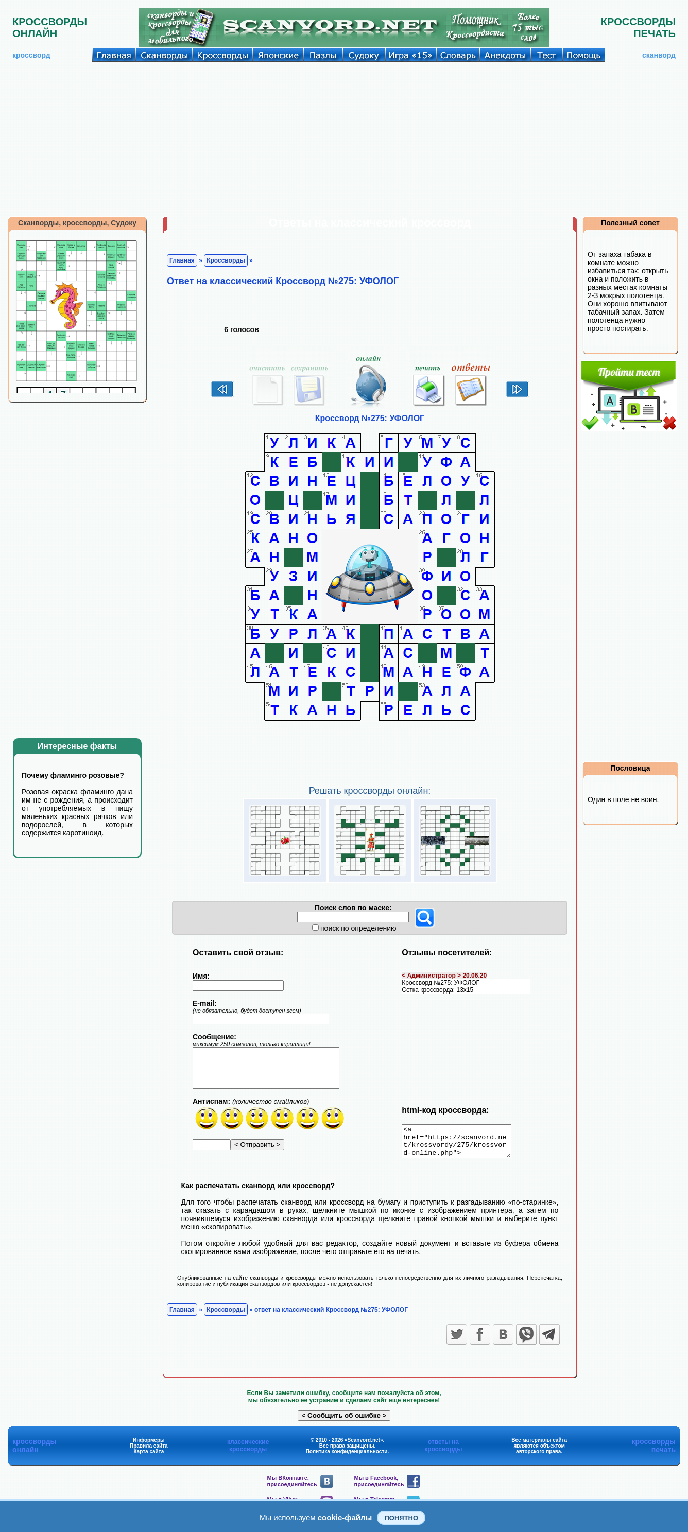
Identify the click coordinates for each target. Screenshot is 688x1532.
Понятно (401, 1518)
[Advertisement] (344, 139)
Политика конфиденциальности (347, 1457)
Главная (182, 260)
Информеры (149, 1446)
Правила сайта (149, 1452)
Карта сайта (148, 1457)
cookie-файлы (345, 1517)
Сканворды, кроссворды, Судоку (77, 223)
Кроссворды (226, 260)
